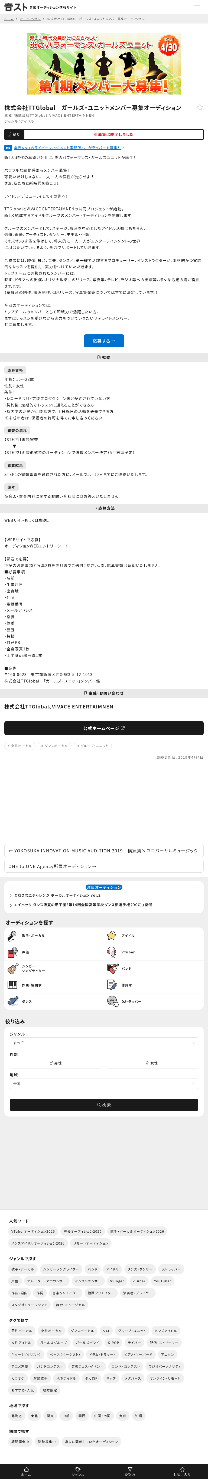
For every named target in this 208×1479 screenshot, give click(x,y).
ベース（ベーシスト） (65, 1354)
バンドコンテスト (50, 1366)
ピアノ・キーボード (138, 1354)
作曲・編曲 (19, 1292)
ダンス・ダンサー (140, 1269)
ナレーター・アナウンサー (47, 1281)
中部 (66, 1415)
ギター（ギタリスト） (26, 1354)
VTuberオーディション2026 (33, 1231)
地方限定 (50, 1390)
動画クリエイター (101, 1292)
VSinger (117, 1281)
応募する (104, 341)
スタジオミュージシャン (29, 1304)
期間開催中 (20, 1441)
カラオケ (18, 1378)
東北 (34, 1415)
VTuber (139, 1281)
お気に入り (181, 1474)
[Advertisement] (104, 802)
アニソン (167, 1354)
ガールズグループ (53, 1342)
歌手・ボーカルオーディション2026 (137, 1231)
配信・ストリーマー (164, 1342)
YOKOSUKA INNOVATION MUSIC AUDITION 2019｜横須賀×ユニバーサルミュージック (103, 850)
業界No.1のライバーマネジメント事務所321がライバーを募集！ (69, 147)
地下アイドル (66, 1378)
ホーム (26, 1474)
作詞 (40, 1292)
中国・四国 (102, 1415)
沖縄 (138, 1415)
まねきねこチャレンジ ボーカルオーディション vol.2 (57, 895)
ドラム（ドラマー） (102, 1354)
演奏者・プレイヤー (137, 1292)
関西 (82, 1415)
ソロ (106, 1330)
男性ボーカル (21, 1330)
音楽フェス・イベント (87, 1366)
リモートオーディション (91, 1243)
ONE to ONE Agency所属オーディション (52, 866)
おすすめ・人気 (22, 1390)
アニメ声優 (19, 1366)
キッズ (111, 1378)
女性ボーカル (21, 745)
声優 (15, 1281)
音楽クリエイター (65, 1292)
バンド (93, 1269)
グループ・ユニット (94, 745)
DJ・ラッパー (171, 1269)
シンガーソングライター (61, 1269)
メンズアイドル (166, 1330)
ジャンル (78, 1474)
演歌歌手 (40, 1378)
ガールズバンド (87, 1342)
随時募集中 (47, 1441)
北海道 (16, 1415)
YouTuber (162, 1281)
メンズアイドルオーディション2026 (38, 1243)
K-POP (113, 1342)
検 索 (104, 1105)
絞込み (130, 1474)
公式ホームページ (104, 728)
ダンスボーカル (56, 745)
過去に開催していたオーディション (91, 1441)
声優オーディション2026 (83, 1231)
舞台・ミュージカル (70, 1304)
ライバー (134, 1342)
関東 (50, 1415)
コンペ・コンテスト (126, 1366)
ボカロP (91, 1378)
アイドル (27, 121)
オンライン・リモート (165, 1378)
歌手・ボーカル (22, 1269)
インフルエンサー (88, 1281)
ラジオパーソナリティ (165, 1366)
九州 (123, 1415)
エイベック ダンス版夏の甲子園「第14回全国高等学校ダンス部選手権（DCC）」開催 (83, 904)
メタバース (133, 1378)
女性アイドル (21, 1342)
